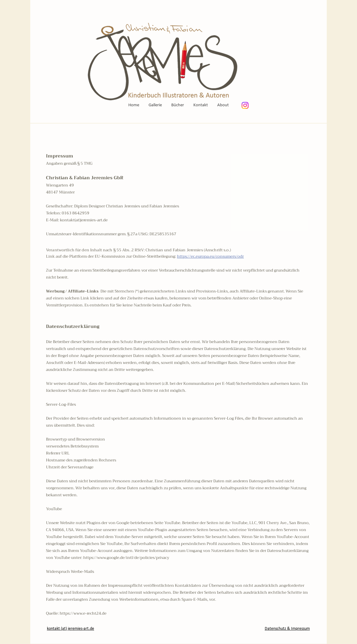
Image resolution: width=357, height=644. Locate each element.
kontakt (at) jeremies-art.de (70, 628)
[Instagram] (245, 105)
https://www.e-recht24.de (83, 613)
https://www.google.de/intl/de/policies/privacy (126, 557)
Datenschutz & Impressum (287, 628)
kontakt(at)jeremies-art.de (84, 219)
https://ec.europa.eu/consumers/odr (210, 256)
